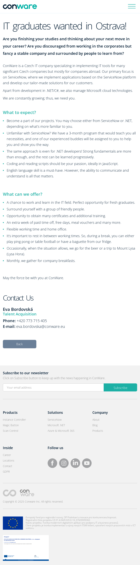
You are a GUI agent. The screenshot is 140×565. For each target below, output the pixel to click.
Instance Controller (14, 419)
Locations (8, 460)
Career (7, 455)
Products (97, 430)
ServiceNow (55, 419)
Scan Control (10, 430)
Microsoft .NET (56, 425)
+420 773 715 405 (32, 320)
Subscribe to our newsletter (26, 373)
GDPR (6, 471)
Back (19, 344)
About (95, 419)
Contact (7, 466)
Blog (95, 425)
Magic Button (11, 425)
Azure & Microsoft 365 (61, 430)
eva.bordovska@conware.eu (40, 326)
